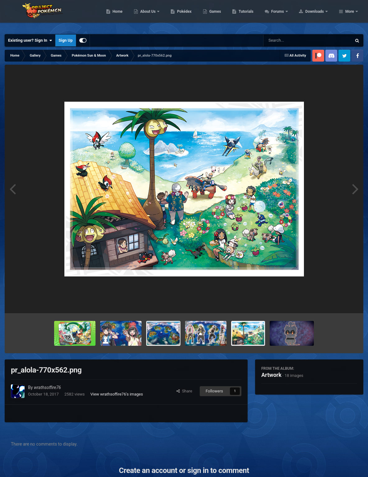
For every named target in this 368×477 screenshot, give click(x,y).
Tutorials (285, 15)
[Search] (291, 40)
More (349, 15)
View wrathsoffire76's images (116, 394)
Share (184, 391)
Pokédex (224, 15)
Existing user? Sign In (30, 40)
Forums (317, 15)
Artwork (271, 375)
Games (254, 15)
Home (156, 15)
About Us (187, 15)
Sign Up (65, 40)
